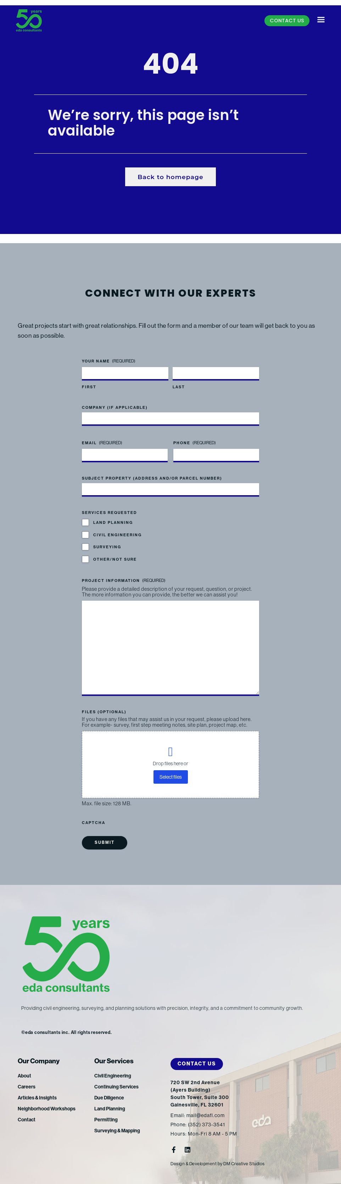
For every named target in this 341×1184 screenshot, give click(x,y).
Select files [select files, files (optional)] (171, 777)
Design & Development (194, 1163)
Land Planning (113, 516)
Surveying (107, 540)
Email (102, 436)
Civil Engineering (117, 528)
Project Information (124, 574)
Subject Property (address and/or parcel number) (152, 472)
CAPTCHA (93, 823)
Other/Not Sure (115, 552)
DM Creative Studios (246, 1163)
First (89, 380)
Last (179, 380)
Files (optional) (104, 712)
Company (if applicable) (115, 401)
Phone (194, 436)
